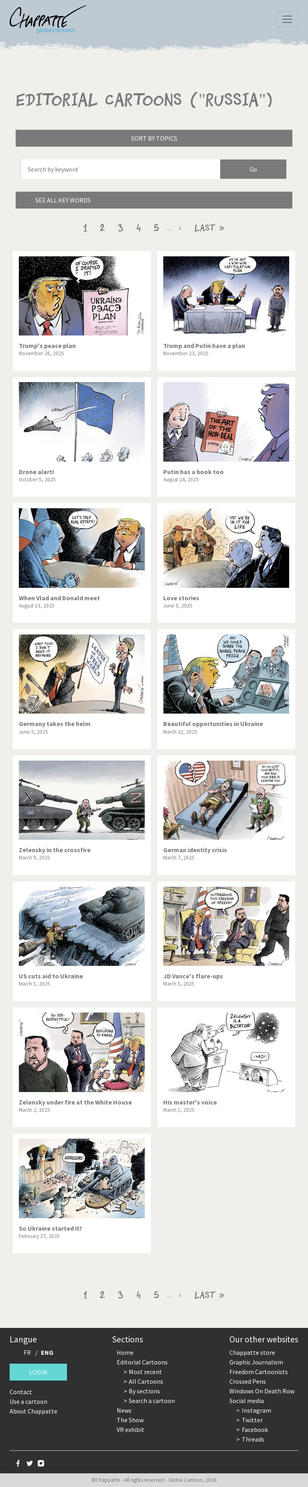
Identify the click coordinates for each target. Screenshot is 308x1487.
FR (27, 1352)
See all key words (63, 200)
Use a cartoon (28, 1401)
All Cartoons (146, 1381)
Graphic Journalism (256, 1362)
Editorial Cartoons (142, 1362)
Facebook (255, 1430)
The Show (130, 1420)
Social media (246, 1401)
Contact (21, 1392)
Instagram (256, 1410)
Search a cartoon (152, 1401)
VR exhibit (130, 1430)
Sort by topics (154, 138)
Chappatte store (252, 1352)
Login (38, 1372)
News (124, 1410)
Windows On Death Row (261, 1391)
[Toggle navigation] (287, 19)
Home (125, 1352)
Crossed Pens (247, 1381)
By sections (144, 1391)
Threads (253, 1439)
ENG (47, 1352)
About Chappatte (33, 1411)
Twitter (252, 1420)
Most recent (145, 1372)
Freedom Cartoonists (258, 1372)
